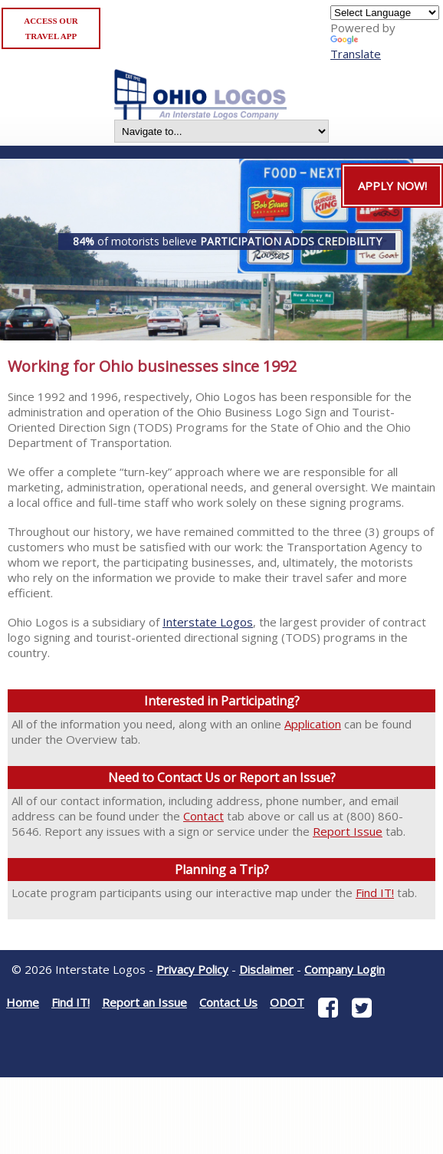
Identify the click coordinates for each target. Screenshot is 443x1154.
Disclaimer (266, 969)
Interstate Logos (207, 622)
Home (22, 1002)
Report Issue (347, 831)
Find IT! (375, 892)
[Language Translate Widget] (384, 12)
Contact (203, 816)
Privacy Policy (192, 969)
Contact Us (228, 1002)
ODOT (287, 1002)
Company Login (344, 969)
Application (312, 724)
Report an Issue (144, 1002)
